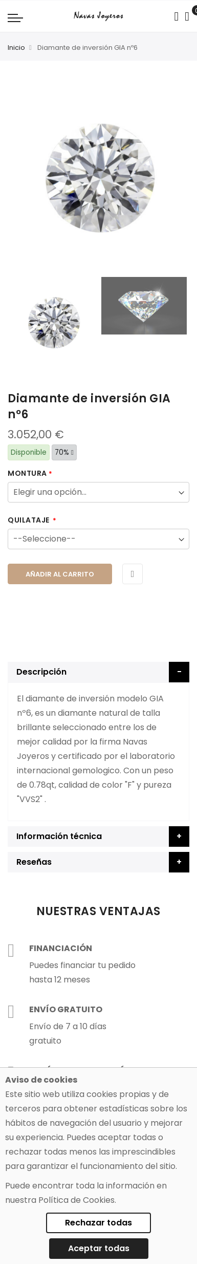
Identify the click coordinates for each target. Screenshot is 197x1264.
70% (64, 452)
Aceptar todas (98, 1248)
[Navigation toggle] (15, 17)
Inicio (16, 47)
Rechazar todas (98, 1223)
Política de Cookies (76, 1200)
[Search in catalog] (176, 16)
